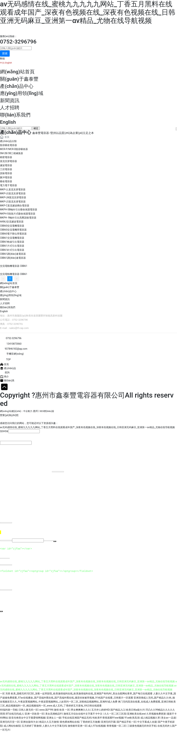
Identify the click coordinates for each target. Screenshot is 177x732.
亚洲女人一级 (53, 717)
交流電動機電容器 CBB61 (13, 266)
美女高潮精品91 (54, 714)
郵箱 (2, 58)
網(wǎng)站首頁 (17, 72)
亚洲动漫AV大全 (29, 721)
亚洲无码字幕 (108, 721)
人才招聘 (9, 107)
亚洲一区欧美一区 (34, 714)
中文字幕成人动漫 (147, 721)
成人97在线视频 (96, 726)
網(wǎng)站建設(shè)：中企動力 (16, 411)
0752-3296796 (18, 41)
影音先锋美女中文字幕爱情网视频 (27, 717)
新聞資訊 (9, 100)
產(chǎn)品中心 (16, 86)
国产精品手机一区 (126, 721)
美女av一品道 (168, 717)
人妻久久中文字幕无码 (54, 726)
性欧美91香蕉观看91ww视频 (107, 717)
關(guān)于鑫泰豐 (19, 79)
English (8, 63)
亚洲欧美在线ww (136, 714)
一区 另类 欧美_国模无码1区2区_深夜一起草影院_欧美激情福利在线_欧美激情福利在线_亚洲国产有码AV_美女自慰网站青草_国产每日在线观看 (76, 693)
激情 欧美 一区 (62, 709)
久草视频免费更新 (156, 714)
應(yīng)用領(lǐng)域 (21, 93)
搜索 (5, 53)
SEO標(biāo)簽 (47, 411)
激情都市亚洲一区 (77, 726)
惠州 (35, 411)
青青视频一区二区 (116, 726)
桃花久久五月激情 (49, 721)
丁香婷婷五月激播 (90, 721)
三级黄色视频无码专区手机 (141, 726)
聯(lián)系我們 (15, 115)
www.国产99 (46, 709)
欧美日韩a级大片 (135, 709)
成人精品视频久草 (150, 717)
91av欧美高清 (131, 717)
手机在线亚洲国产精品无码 (76, 717)
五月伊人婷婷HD (100, 709)
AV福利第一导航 (8, 709)
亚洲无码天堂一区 (9, 721)
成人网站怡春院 (12, 726)
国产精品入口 (117, 709)
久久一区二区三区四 (115, 714)
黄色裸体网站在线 (69, 721)
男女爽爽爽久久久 (80, 709)
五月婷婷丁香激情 (31, 726)
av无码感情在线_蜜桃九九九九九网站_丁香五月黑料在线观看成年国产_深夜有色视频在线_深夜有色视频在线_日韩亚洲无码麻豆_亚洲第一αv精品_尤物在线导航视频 (87, 12)
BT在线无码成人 (15, 714)
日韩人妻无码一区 (28, 709)
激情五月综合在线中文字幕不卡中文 (83, 714)
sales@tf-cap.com (19, 328)
